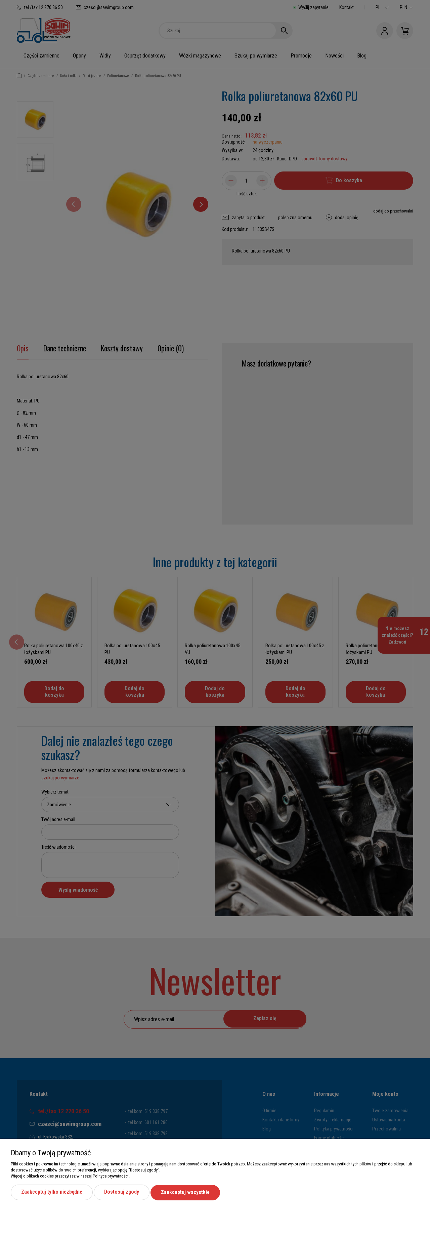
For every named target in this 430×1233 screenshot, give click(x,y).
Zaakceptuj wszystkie (189, 1192)
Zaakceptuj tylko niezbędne (52, 1192)
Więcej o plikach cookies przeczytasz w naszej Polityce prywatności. (70, 1176)
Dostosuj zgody (124, 1192)
